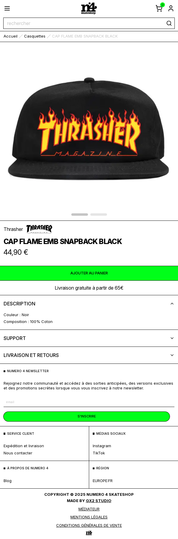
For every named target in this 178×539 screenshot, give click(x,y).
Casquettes (34, 36)
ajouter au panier (89, 273)
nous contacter (18, 453)
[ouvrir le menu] (7, 8)
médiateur (89, 509)
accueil (11, 36)
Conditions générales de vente (89, 525)
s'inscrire (87, 416)
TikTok (99, 453)
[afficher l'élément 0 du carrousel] (79, 214)
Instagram (102, 445)
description (89, 304)
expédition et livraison (24, 445)
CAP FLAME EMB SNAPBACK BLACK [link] (85, 36)
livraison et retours (89, 355)
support (89, 338)
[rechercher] (169, 23)
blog (8, 480)
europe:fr (103, 480)
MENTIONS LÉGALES (89, 517)
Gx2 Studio (98, 500)
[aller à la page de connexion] (170, 8)
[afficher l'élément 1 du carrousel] (98, 214)
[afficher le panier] (159, 8)
